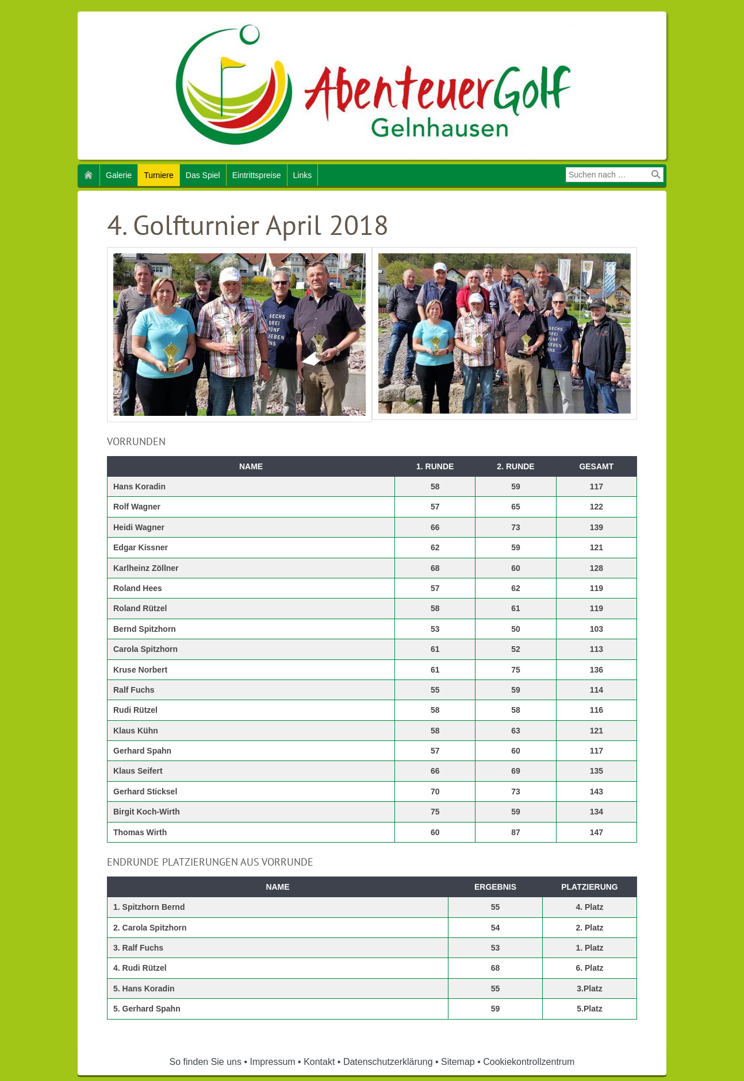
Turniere (159, 175)
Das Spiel (203, 175)
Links (302, 175)
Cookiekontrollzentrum (528, 1062)
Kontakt (319, 1062)
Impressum (273, 1062)
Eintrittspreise (256, 175)
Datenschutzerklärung (388, 1062)
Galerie (119, 175)
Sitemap (458, 1062)
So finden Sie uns (205, 1062)
